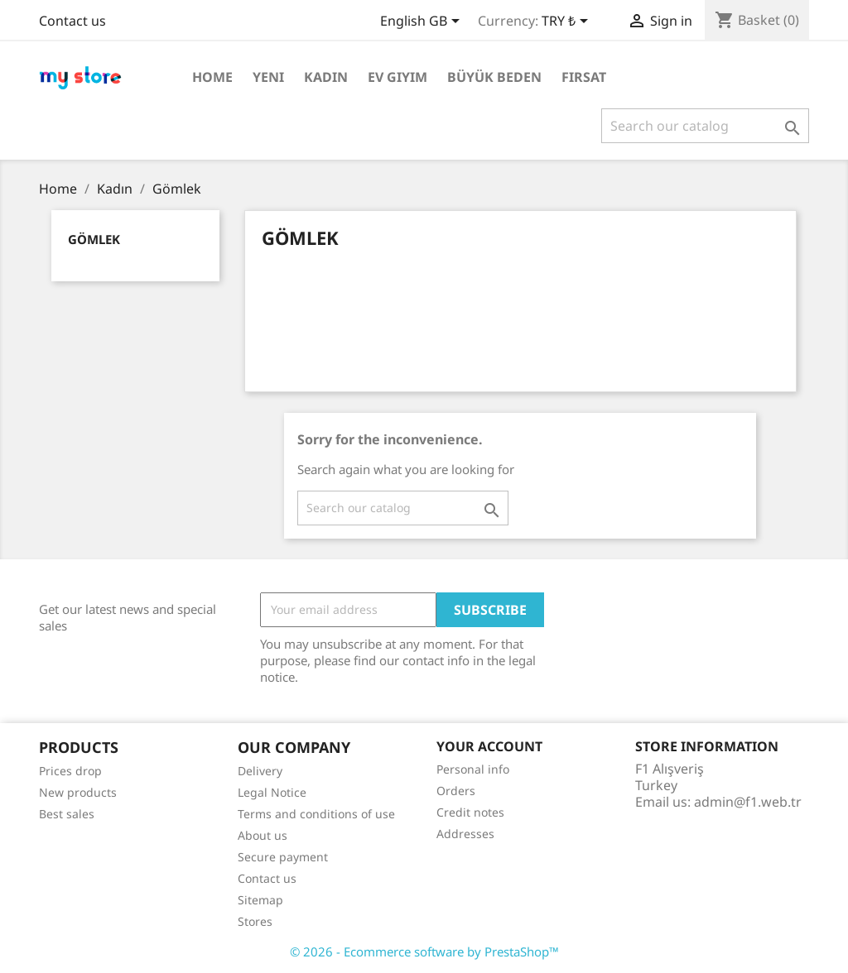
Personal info (472, 769)
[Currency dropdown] (568, 22)
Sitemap (260, 900)
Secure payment (283, 857)
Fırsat (583, 77)
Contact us (72, 21)
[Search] (705, 125)
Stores (255, 921)
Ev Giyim (397, 77)
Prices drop (70, 771)
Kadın (326, 77)
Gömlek (94, 239)
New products (78, 792)
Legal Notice (272, 792)
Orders (455, 790)
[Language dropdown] (422, 22)
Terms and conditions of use (316, 814)
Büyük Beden (494, 77)
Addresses (465, 833)
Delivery (260, 771)
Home (212, 77)
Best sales (66, 814)
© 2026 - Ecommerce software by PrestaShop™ (424, 951)
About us (262, 835)
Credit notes (470, 812)
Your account (489, 746)
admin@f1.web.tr (748, 802)
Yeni (268, 77)
